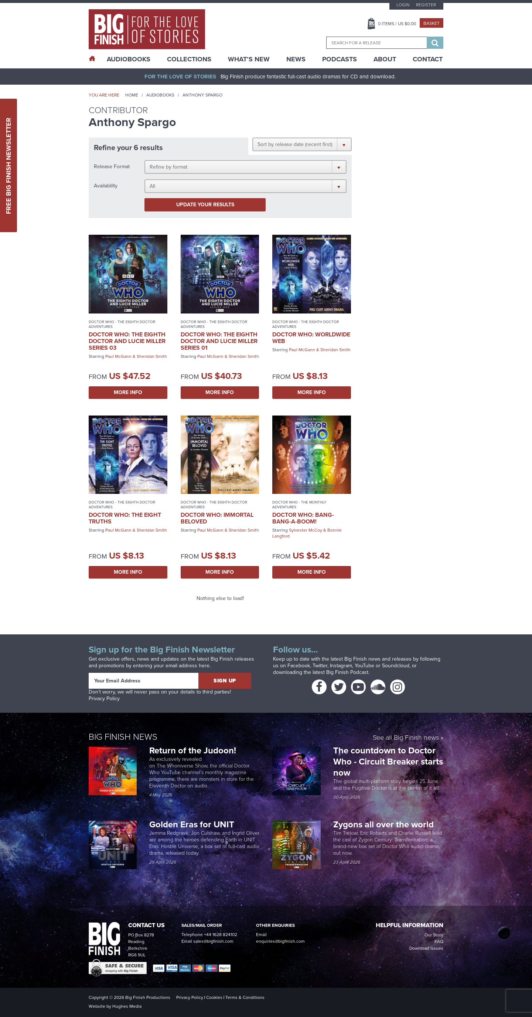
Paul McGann (118, 356)
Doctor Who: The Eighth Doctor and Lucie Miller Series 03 (127, 341)
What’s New (249, 59)
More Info (128, 392)
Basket (431, 23)
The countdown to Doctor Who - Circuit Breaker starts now (388, 761)
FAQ (438, 941)
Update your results (205, 205)
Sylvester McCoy (305, 530)
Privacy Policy (104, 698)
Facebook (298, 665)
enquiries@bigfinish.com (280, 941)
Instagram (341, 665)
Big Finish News (123, 736)
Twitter (320, 665)
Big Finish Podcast (347, 672)
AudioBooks (128, 59)
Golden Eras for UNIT (192, 824)
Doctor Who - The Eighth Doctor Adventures (122, 324)
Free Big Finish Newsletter (8, 165)
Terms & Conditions (245, 997)
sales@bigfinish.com (213, 941)
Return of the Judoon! (193, 750)
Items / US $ (397, 23)
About (385, 59)
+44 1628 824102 (220, 934)
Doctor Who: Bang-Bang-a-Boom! (303, 518)
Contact (428, 59)
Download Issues (426, 948)
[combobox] (376, 43)
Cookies (214, 997)
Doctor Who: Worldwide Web (311, 337)
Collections (189, 59)
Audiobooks (160, 95)
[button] (302, 144)
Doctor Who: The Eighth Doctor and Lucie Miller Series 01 (219, 341)
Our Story (433, 935)
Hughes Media (126, 1006)
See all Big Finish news (406, 738)
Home (131, 95)
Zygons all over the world (384, 824)
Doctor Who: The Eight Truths (125, 518)
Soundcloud (395, 665)
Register (426, 5)
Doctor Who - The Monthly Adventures (299, 504)
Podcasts (339, 59)
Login (402, 5)
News (296, 59)
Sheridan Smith (152, 356)
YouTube (364, 665)
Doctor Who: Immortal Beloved (217, 518)
